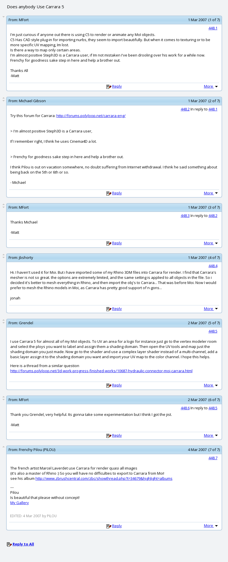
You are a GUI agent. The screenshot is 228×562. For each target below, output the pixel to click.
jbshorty (26, 257)
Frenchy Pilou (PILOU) (37, 449)
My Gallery (19, 502)
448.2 (185, 109)
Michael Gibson (32, 100)
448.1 (213, 28)
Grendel (26, 322)
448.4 (213, 265)
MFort (24, 19)
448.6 (185, 407)
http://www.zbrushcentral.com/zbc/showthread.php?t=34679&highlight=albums (104, 478)
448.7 (213, 457)
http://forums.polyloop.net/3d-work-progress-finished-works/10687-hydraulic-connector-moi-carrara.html (101, 370)
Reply (117, 86)
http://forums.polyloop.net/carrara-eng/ (91, 115)
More (211, 86)
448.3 (185, 215)
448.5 (213, 331)
